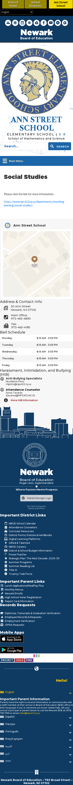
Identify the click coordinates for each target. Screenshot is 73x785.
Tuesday (7, 344)
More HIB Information (24, 400)
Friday (6, 365)
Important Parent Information (25, 699)
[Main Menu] (13, 161)
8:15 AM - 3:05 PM (47, 338)
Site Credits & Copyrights (36, 506)
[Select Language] (16, 12)
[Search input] (24, 146)
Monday (7, 338)
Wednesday (9, 351)
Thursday (8, 358)
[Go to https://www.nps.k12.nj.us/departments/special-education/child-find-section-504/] (7, 660)
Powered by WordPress (36, 508)
